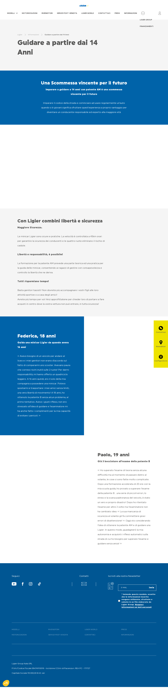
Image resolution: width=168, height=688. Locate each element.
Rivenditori (47, 13)
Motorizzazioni (29, 13)
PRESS (117, 13)
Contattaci (104, 13)
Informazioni (130, 13)
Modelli (11, 13)
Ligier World (87, 13)
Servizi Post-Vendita (67, 13)
